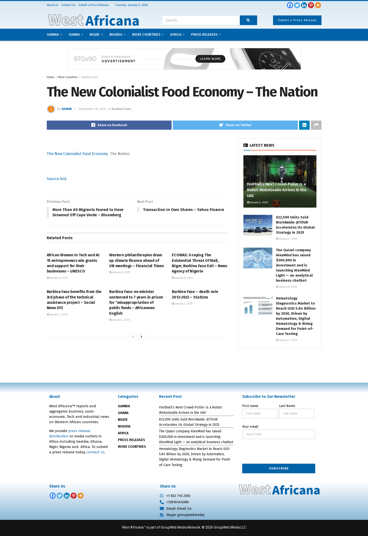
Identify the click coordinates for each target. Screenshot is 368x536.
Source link (57, 178)
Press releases (204, 35)
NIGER (122, 420)
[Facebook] (290, 5)
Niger (94, 35)
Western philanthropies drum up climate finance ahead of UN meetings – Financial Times (136, 260)
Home (50, 77)
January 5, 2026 (257, 202)
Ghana (74, 35)
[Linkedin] (304, 5)
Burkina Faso (90, 77)
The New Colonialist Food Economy (77, 153)
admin (67, 109)
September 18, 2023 (92, 109)
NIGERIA (124, 426)
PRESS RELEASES (131, 440)
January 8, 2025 (57, 277)
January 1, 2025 (57, 314)
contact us (96, 452)
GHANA (123, 413)
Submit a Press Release (297, 20)
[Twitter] (297, 5)
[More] (318, 5)
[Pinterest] (311, 5)
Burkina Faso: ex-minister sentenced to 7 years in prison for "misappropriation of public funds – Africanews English (136, 303)
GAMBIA (124, 406)
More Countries (146, 35)
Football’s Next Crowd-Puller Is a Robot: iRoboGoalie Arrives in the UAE (277, 190)
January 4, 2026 (286, 340)
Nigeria (115, 35)
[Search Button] (248, 20)
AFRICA (175, 35)
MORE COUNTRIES (132, 447)
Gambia (53, 35)
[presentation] (278, 451)
